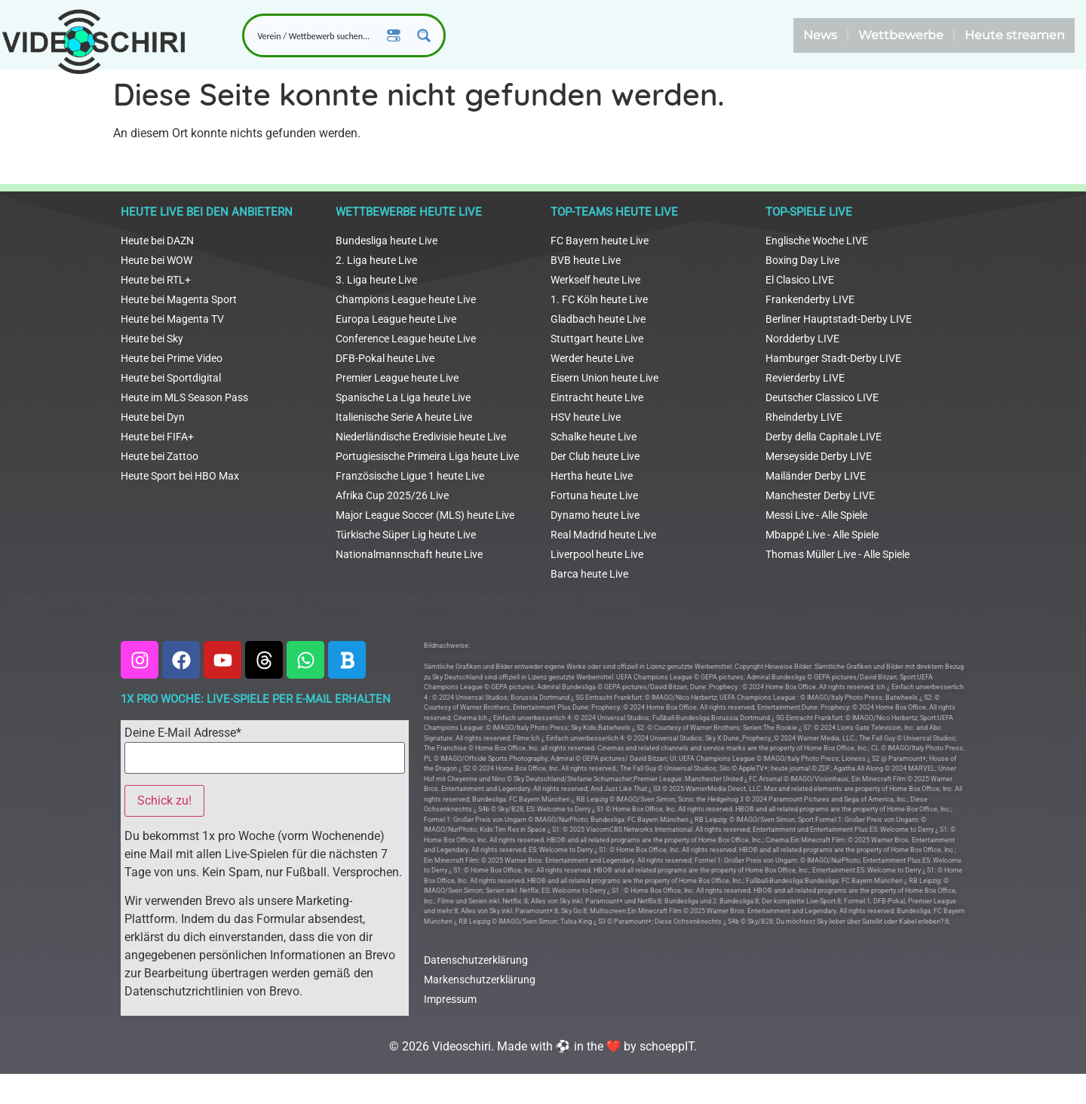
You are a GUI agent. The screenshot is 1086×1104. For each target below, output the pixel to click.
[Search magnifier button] (424, 35)
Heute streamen (1015, 35)
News (820, 35)
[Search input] (314, 35)
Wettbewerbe (900, 35)
